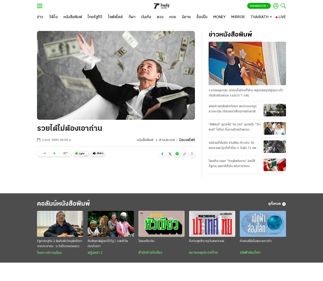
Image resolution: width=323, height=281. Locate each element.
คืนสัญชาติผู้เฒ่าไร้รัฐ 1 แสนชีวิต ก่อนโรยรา (108, 244)
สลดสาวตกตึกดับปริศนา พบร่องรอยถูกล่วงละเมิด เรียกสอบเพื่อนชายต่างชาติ (233, 109)
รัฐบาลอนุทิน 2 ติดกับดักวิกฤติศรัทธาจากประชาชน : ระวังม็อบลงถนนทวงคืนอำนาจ (59, 244)
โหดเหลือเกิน (146, 241)
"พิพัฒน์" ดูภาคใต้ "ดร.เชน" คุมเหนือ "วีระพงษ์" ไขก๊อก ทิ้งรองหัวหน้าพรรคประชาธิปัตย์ (235, 127)
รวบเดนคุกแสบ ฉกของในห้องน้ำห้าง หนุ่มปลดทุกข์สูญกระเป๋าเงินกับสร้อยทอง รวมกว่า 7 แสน (246, 93)
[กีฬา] (132, 17)
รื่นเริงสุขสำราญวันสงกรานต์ (206, 241)
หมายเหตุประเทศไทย (203, 253)
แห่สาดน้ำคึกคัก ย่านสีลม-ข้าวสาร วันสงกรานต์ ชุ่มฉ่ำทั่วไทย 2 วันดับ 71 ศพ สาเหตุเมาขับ (232, 146)
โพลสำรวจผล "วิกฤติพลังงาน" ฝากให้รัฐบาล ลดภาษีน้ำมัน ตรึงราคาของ (232, 163)
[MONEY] (219, 17)
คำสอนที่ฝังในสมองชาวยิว (256, 241)
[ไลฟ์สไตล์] (115, 17)
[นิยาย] (186, 17)
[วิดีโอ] (53, 17)
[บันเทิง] (146, 17)
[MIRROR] (238, 17)
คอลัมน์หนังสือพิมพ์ (63, 203)
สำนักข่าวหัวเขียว (150, 253)
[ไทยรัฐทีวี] (95, 17)
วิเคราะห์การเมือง (49, 253)
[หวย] (172, 17)
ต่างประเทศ (167, 140)
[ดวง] (160, 17)
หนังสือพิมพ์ (145, 140)
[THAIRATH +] (261, 17)
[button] (162, 154)
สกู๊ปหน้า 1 (95, 253)
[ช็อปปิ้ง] (201, 17)
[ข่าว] (40, 17)
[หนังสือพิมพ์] (72, 17)
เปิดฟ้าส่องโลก (250, 253)
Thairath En (259, 6)
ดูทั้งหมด (277, 204)
